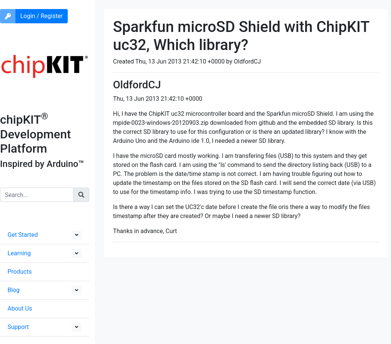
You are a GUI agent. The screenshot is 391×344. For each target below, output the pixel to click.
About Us (20, 308)
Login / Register (41, 16)
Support (18, 326)
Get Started (23, 234)
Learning (19, 253)
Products (20, 271)
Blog (14, 290)
